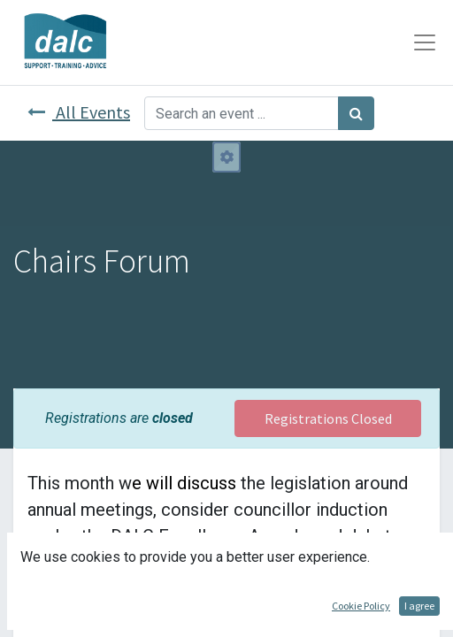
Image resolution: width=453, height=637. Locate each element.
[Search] (356, 113)
